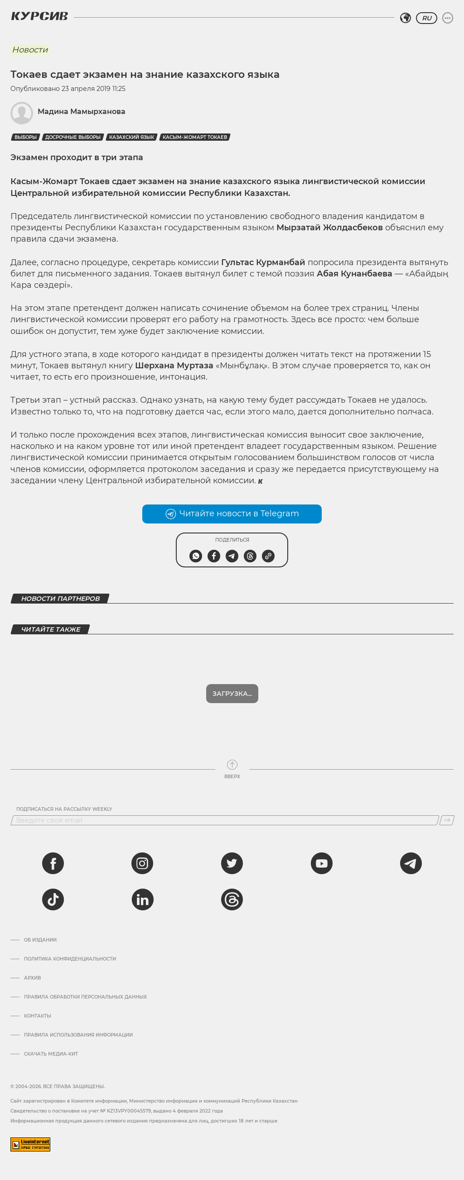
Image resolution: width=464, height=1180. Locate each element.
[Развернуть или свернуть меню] (448, 18)
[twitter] (232, 863)
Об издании (40, 940)
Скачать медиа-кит (51, 1054)
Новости (30, 50)
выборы (25, 137)
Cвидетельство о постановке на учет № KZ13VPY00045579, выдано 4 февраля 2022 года (116, 1111)
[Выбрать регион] (405, 18)
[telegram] (411, 863)
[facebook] (53, 863)
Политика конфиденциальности (70, 959)
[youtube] (322, 863)
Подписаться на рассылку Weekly (64, 809)
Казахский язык (131, 137)
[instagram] (142, 863)
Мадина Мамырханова (82, 111)
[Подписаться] (447, 820)
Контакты (37, 1016)
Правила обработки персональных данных (85, 997)
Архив (32, 978)
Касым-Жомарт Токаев (195, 137)
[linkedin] (142, 899)
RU (426, 18)
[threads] (232, 899)
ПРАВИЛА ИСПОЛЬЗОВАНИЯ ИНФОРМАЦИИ (78, 1035)
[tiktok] (53, 899)
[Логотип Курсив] (39, 15)
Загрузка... (232, 694)
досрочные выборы (73, 137)
